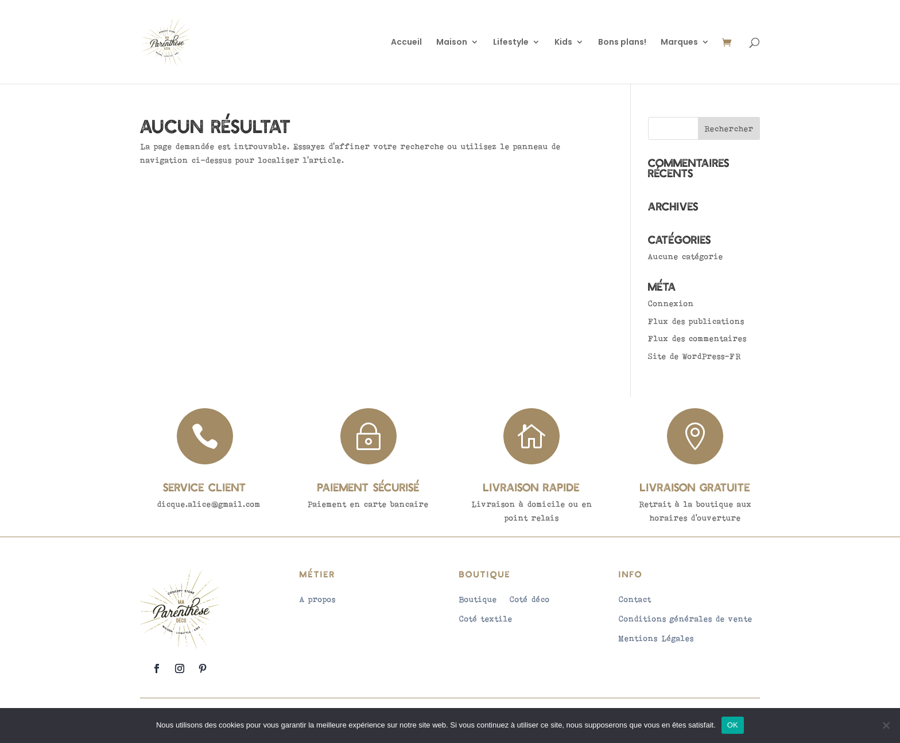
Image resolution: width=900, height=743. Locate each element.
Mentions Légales (656, 638)
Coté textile (486, 618)
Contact (635, 599)
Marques (679, 43)
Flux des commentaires (697, 338)
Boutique (478, 599)
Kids (563, 43)
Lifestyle (511, 43)
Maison (451, 43)
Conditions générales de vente (685, 618)
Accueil (406, 43)
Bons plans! (622, 43)
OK (732, 725)
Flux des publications (696, 321)
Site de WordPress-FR (694, 356)
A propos (318, 599)
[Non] (885, 725)
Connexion (671, 303)
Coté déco (530, 599)
